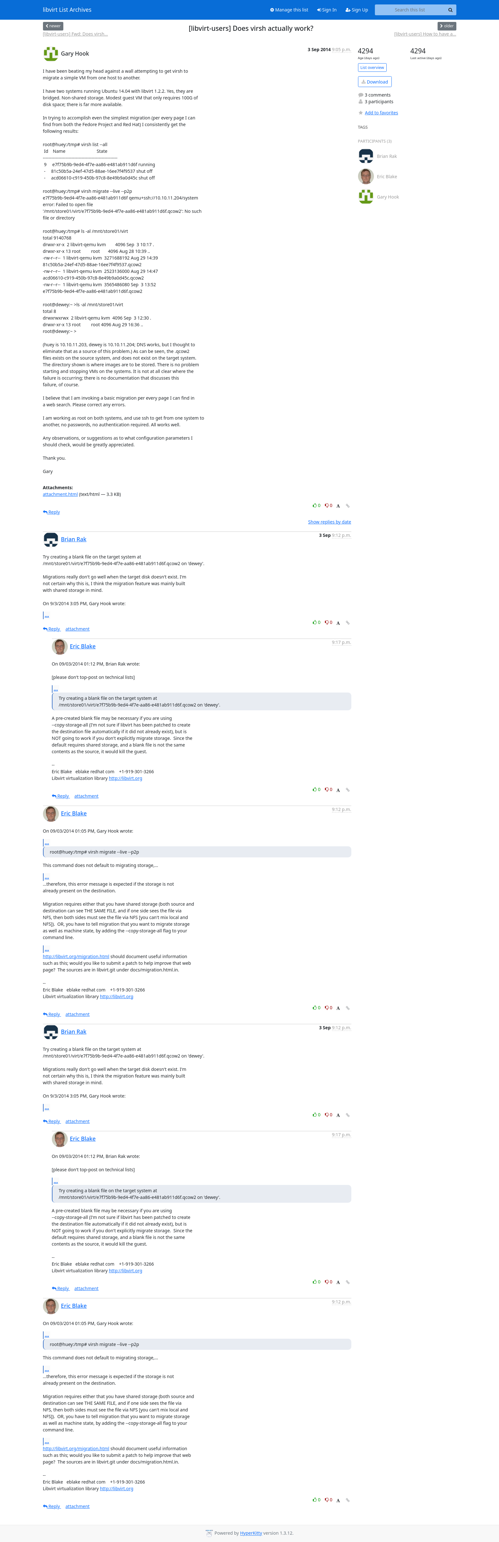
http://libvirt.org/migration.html (76, 956)
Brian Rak (74, 539)
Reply (51, 512)
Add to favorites (378, 113)
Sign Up (357, 10)
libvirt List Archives (67, 10)
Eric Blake (83, 646)
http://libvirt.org (125, 778)
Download (375, 82)
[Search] (450, 9)
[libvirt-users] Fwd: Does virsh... (75, 34)
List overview (372, 67)
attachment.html (60, 494)
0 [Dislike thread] (329, 505)
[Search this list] (410, 9)
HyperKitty (251, 1533)
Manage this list (289, 10)
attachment (78, 629)
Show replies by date (329, 522)
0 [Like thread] (317, 505)
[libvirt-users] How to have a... (425, 34)
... (47, 615)
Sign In (327, 10)
